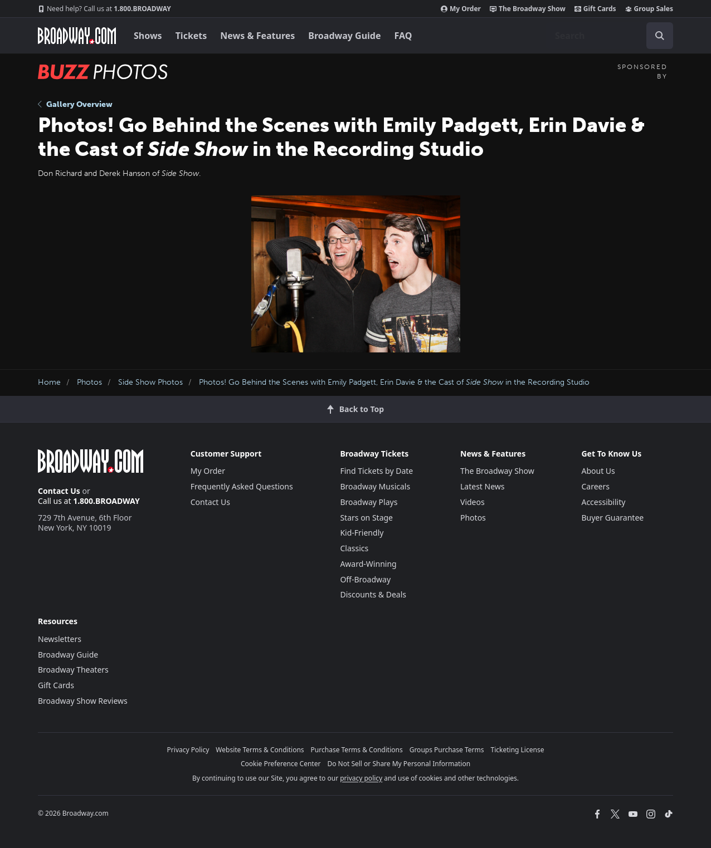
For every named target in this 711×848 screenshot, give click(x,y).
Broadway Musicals (375, 486)
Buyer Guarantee (612, 517)
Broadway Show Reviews (83, 700)
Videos (472, 502)
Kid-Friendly (361, 532)
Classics (354, 548)
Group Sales (649, 8)
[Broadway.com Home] (77, 35)
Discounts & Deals (373, 594)
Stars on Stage (366, 517)
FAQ (403, 35)
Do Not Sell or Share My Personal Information (398, 763)
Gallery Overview (75, 104)
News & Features (257, 35)
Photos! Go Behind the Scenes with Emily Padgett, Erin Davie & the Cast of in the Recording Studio (394, 382)
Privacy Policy (188, 749)
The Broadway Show (528, 8)
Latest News (482, 486)
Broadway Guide (344, 35)
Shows (148, 35)
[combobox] (609, 35)
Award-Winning (368, 563)
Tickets (191, 35)
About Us (598, 470)
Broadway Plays (368, 502)
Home (49, 382)
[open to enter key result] (659, 35)
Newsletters (59, 639)
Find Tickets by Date (376, 470)
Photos (89, 382)
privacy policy (361, 778)
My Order (461, 8)
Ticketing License (517, 749)
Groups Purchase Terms (447, 749)
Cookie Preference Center (281, 763)
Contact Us (59, 491)
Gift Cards (595, 8)
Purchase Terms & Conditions (357, 749)
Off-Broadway (365, 579)
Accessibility (603, 502)
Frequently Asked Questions (242, 486)
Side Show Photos (150, 382)
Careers (595, 486)
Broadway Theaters (73, 669)
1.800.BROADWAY (104, 8)
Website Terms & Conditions (260, 749)
